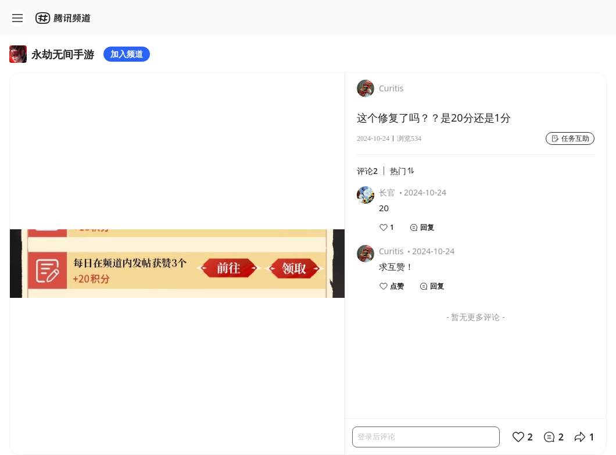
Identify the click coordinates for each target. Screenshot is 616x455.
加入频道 (126, 53)
